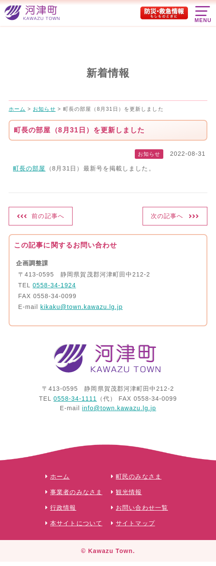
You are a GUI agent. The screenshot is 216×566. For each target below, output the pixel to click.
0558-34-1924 (54, 285)
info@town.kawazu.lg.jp (119, 408)
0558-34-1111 (75, 398)
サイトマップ (135, 523)
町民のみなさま (139, 476)
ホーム (60, 476)
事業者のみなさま (76, 492)
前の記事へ (48, 215)
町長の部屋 (29, 168)
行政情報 (63, 507)
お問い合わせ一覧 (142, 507)
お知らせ (149, 154)
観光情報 (129, 492)
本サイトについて (76, 523)
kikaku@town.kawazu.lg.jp (81, 306)
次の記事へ (167, 215)
